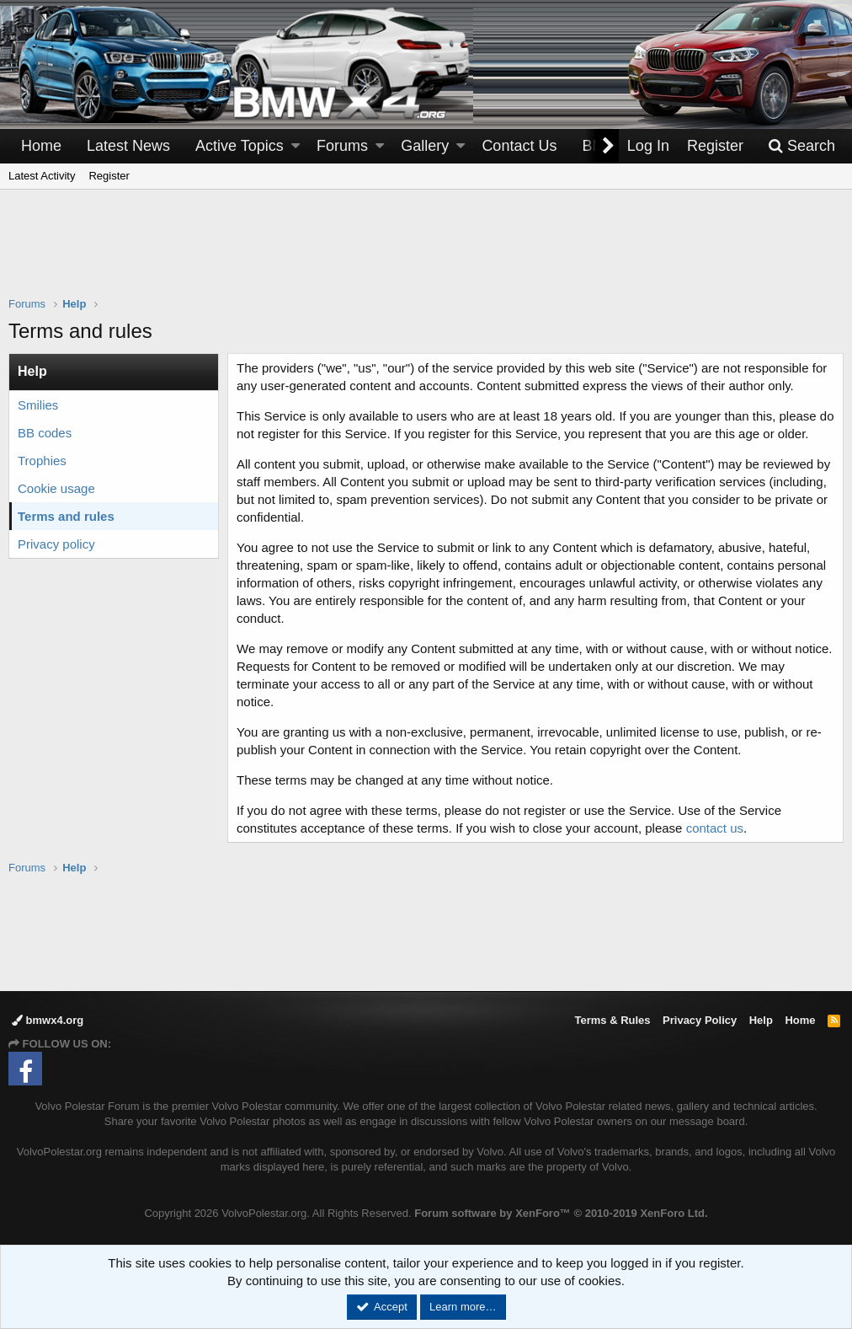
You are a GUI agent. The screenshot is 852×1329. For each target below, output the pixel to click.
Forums (342, 145)
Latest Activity (41, 175)
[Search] (801, 146)
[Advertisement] (426, 254)
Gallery (425, 145)
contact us (714, 828)
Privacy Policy (700, 1020)
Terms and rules (66, 516)
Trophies (42, 460)
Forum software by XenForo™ (560, 1213)
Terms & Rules (612, 1020)
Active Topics (239, 145)
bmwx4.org (47, 1020)
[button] (295, 146)
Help (761, 1020)
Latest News (128, 145)
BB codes (45, 433)
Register (108, 175)
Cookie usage (56, 488)
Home (41, 145)
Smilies (38, 405)
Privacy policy (56, 544)
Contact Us (519, 145)
